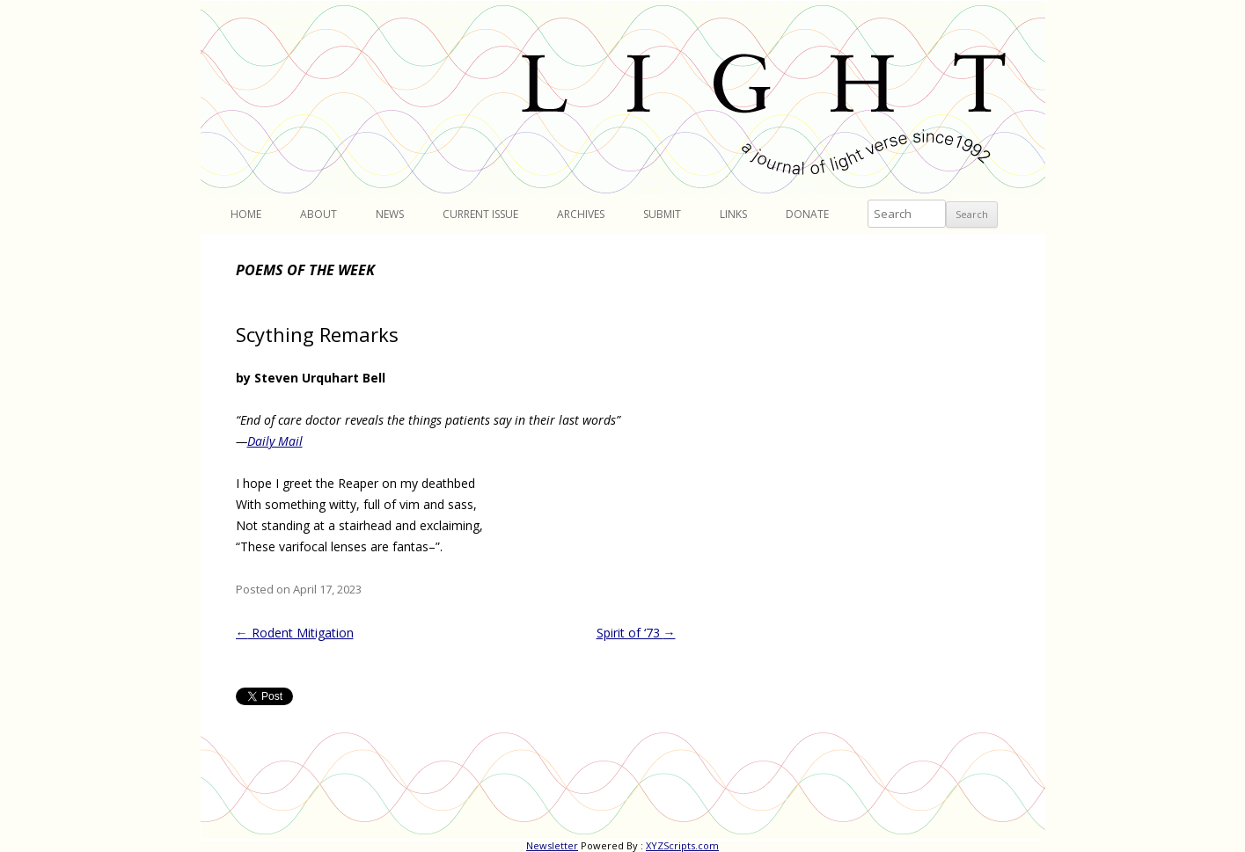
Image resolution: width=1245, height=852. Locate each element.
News (390, 214)
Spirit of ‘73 (636, 632)
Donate (807, 214)
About (318, 214)
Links (733, 214)
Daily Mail (275, 441)
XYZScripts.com (682, 845)
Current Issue (480, 214)
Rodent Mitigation (295, 632)
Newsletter (552, 845)
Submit (662, 214)
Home (246, 214)
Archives (580, 214)
